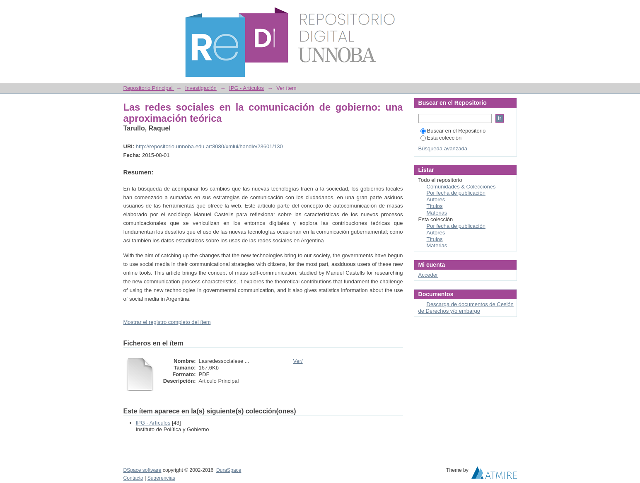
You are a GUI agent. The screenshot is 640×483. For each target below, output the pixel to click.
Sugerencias (161, 478)
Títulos (435, 206)
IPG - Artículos (246, 88)
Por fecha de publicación (456, 193)
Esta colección (441, 138)
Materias (437, 213)
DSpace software (142, 470)
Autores (436, 199)
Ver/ (298, 361)
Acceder (428, 275)
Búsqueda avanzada (443, 148)
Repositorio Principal (148, 88)
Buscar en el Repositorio (453, 131)
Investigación (201, 88)
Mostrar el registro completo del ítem (167, 322)
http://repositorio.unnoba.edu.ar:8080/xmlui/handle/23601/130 (209, 146)
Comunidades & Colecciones (461, 187)
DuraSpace (228, 470)
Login (510, 10)
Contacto (133, 478)
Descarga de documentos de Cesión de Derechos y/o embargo (466, 307)
